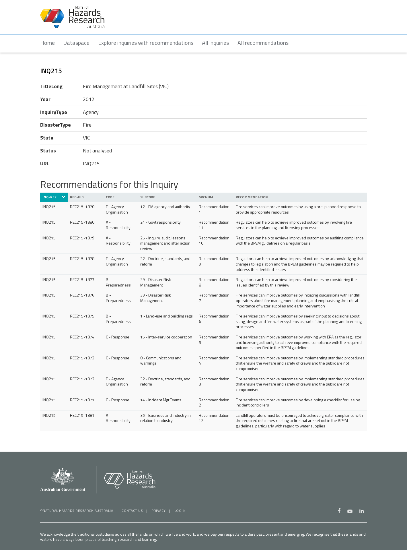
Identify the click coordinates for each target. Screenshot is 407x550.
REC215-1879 (82, 238)
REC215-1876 (82, 295)
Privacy (158, 510)
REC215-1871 (82, 400)
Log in (180, 510)
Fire (87, 125)
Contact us (132, 510)
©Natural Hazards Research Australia (76, 510)
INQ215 (91, 163)
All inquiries (215, 42)
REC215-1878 (82, 258)
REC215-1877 (82, 279)
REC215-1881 (82, 415)
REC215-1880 (82, 222)
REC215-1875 (82, 316)
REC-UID (77, 197)
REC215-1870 (82, 207)
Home (47, 42)
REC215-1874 (82, 337)
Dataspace (76, 42)
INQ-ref (53, 197)
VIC (86, 138)
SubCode (147, 197)
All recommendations (263, 42)
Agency (91, 112)
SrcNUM (206, 197)
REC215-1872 (82, 379)
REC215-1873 (82, 358)
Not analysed (97, 151)
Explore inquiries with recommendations (146, 42)
